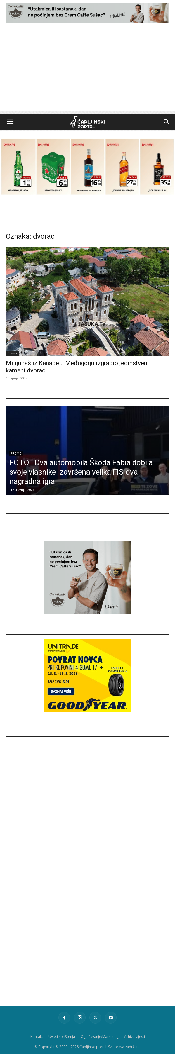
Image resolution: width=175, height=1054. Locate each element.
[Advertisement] (87, 70)
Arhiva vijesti (134, 1036)
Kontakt (36, 1036)
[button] (10, 122)
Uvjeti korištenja (61, 1036)
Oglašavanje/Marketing (100, 1036)
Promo (16, 453)
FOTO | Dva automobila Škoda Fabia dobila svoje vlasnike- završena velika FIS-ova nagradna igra (81, 472)
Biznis (12, 353)
